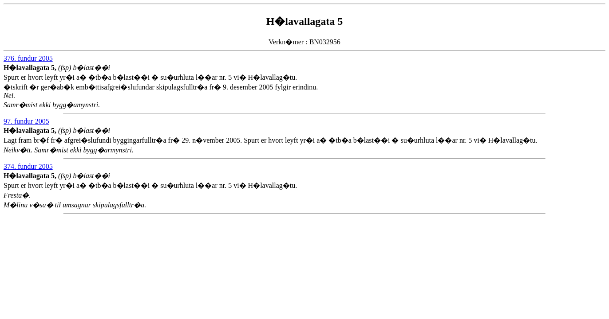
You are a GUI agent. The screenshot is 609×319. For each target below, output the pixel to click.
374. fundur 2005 (28, 166)
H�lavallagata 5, (31, 67)
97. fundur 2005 (26, 121)
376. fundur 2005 (28, 58)
